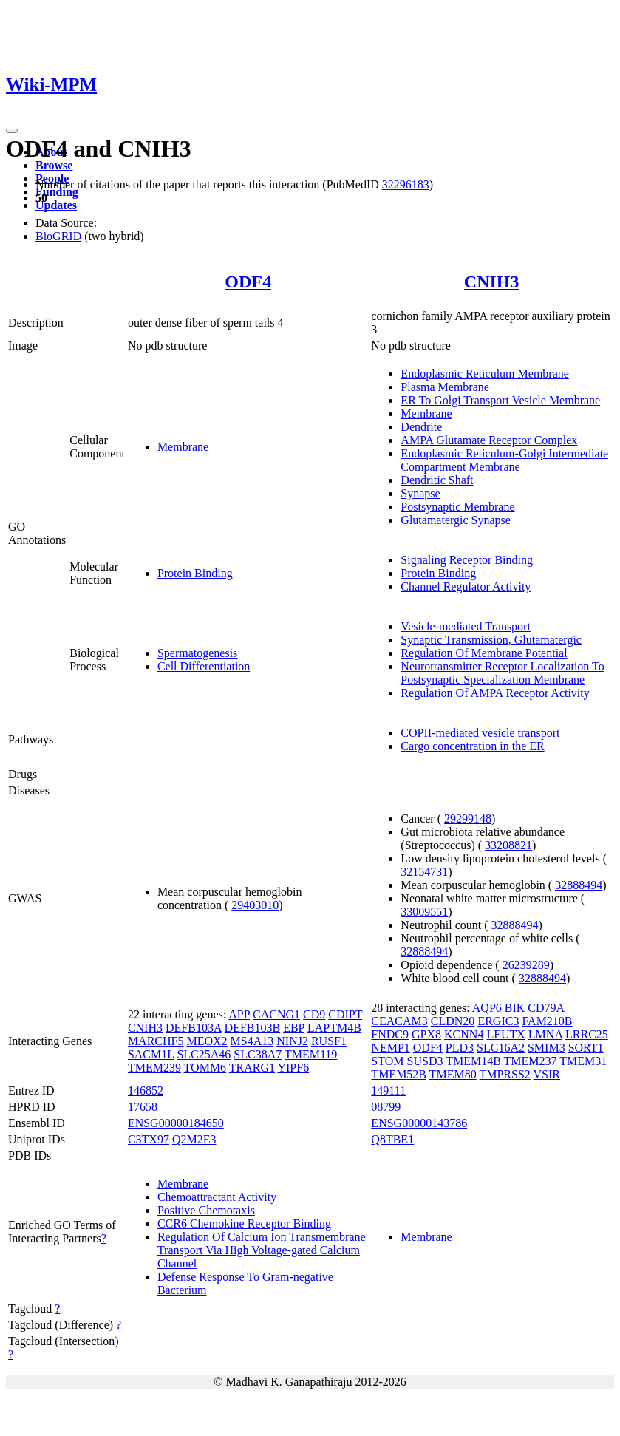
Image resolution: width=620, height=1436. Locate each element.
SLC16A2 (501, 1047)
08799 (386, 1106)
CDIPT (345, 1014)
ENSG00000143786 (419, 1123)
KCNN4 (463, 1034)
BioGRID (58, 236)
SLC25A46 (204, 1054)
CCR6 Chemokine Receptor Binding (244, 1223)
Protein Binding (195, 573)
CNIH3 (491, 281)
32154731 (424, 871)
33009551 (424, 911)
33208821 (508, 845)
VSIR (547, 1074)
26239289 (526, 965)
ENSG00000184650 (176, 1123)
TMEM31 (583, 1061)
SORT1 (586, 1047)
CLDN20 (453, 1021)
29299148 (467, 818)
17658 (142, 1106)
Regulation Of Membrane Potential (484, 653)
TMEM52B (398, 1074)
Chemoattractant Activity (216, 1197)
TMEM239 (154, 1067)
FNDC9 (390, 1034)
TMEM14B (473, 1061)
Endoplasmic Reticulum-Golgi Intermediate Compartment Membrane (504, 460)
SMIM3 (546, 1047)
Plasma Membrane (445, 387)
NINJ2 (292, 1041)
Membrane (182, 446)
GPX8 (426, 1034)
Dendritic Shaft (437, 480)
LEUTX (505, 1034)
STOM (387, 1061)
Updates (56, 205)
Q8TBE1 (392, 1139)
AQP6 (487, 1007)
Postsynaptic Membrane (457, 506)
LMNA (545, 1034)
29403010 (255, 905)
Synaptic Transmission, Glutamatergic (491, 639)
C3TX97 (148, 1139)
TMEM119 (311, 1054)
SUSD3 (425, 1061)
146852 (145, 1090)
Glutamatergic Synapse (456, 520)
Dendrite (421, 427)
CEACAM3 (399, 1021)
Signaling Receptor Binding (467, 560)
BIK (515, 1007)
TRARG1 (252, 1067)
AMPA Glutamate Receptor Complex (489, 440)
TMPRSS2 (504, 1074)
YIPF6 (293, 1067)
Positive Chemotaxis (206, 1210)
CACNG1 (276, 1014)
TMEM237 (530, 1061)
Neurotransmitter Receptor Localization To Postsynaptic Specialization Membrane (502, 673)
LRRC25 (586, 1034)
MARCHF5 (156, 1041)
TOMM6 (205, 1067)
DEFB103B (253, 1027)
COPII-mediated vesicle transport (480, 732)
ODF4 (248, 281)
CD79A (546, 1007)
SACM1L (151, 1054)
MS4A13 (252, 1041)
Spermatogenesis (197, 653)
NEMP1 (390, 1047)
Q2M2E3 (194, 1139)
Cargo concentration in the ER (472, 746)
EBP (293, 1027)
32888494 (578, 885)
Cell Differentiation (203, 666)
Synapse (420, 493)
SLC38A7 (258, 1054)
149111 (388, 1090)
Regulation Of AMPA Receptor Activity (495, 693)
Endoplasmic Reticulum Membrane (485, 373)
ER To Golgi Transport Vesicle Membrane (500, 400)
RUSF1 (329, 1041)
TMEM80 (453, 1074)
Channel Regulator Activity (466, 586)
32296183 (405, 184)
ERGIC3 (498, 1021)
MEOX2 (206, 1041)
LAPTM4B (334, 1027)
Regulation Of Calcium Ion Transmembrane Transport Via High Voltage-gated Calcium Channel (261, 1250)
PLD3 (460, 1047)
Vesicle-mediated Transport (466, 626)
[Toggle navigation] (12, 131)
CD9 (314, 1014)
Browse (53, 165)
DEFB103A (194, 1027)
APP (239, 1014)
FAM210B (547, 1021)
